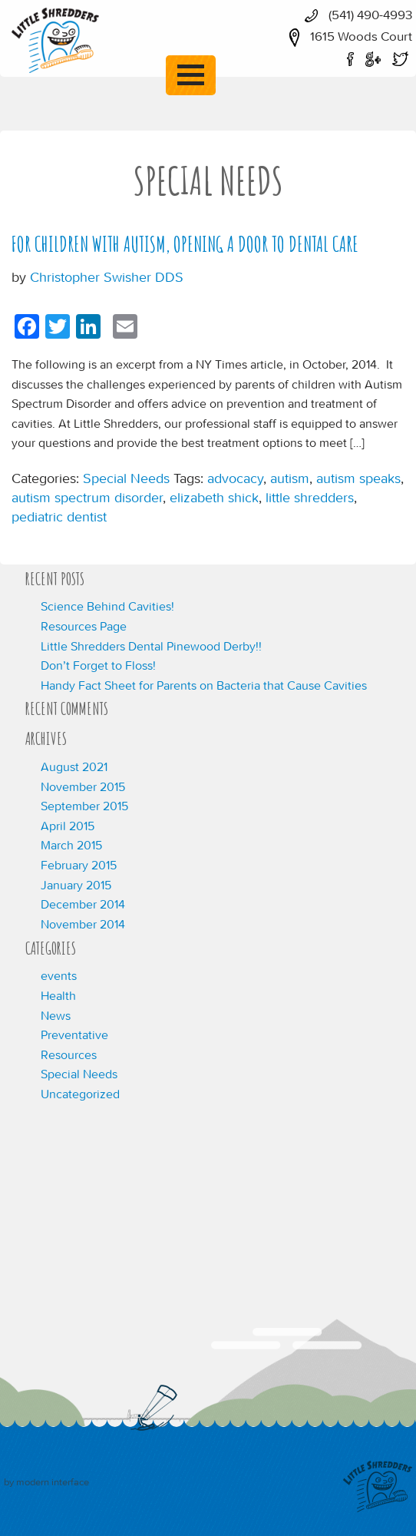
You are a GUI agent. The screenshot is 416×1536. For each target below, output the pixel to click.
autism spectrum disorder (87, 497)
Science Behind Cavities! (107, 606)
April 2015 (67, 825)
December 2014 (83, 904)
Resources (69, 1054)
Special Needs (126, 478)
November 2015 (83, 786)
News (56, 1015)
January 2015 (76, 884)
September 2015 (84, 805)
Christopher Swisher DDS (106, 277)
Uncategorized (80, 1093)
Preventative (74, 1034)
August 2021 (74, 766)
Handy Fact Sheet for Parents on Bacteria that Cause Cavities (204, 685)
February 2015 (79, 864)
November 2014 (83, 924)
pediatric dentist (59, 516)
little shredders (310, 497)
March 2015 (71, 844)
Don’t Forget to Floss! (98, 665)
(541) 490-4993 (354, 14)
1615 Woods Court (347, 36)
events (59, 975)
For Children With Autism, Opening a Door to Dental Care (185, 244)
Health (58, 995)
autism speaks (358, 478)
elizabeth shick (214, 497)
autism (289, 478)
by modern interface (46, 1481)
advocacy (235, 478)
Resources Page (84, 626)
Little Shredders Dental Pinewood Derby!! (151, 646)
